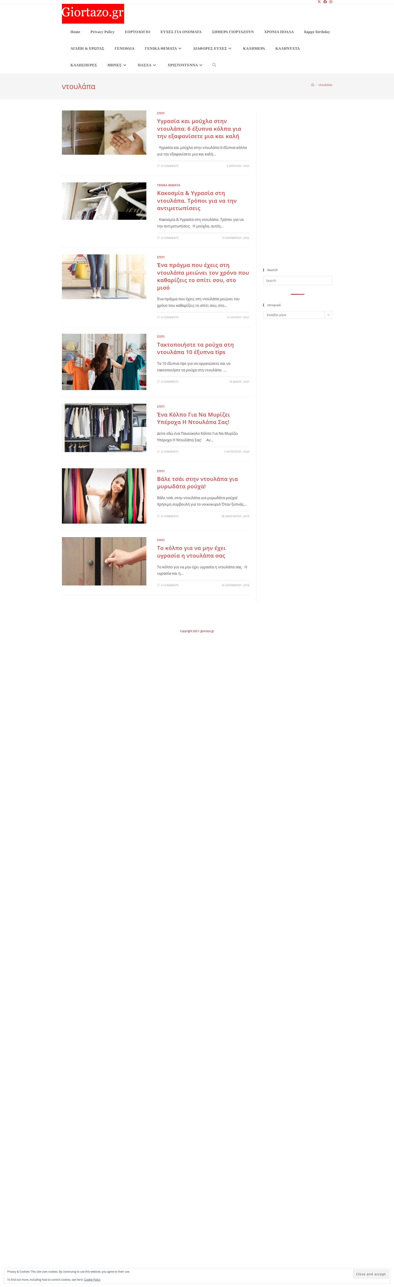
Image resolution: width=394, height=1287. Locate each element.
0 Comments (170, 166)
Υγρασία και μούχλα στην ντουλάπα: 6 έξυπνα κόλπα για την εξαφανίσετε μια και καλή (199, 128)
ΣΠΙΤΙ (161, 113)
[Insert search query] (297, 280)
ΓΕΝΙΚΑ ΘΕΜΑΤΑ (168, 185)
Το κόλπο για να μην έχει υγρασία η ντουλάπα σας (191, 551)
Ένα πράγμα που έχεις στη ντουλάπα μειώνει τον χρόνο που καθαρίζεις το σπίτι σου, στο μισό (203, 276)
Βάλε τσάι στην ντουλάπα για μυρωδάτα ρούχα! (197, 482)
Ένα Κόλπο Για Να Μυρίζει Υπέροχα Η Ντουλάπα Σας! (193, 418)
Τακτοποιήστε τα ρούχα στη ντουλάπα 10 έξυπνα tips (195, 348)
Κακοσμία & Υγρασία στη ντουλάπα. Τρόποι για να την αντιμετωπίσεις (197, 200)
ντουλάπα (325, 85)
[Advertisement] (288, 192)
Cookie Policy (92, 1280)
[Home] (312, 85)
